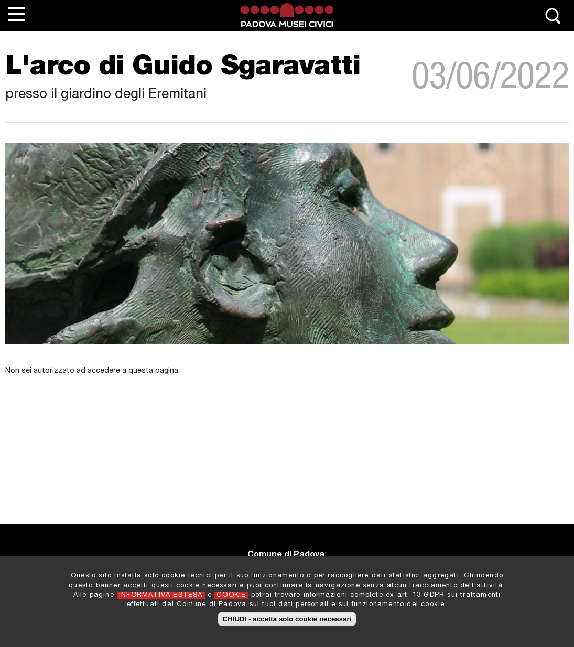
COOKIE (231, 597)
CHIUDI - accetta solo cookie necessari (287, 621)
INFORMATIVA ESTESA (161, 597)
